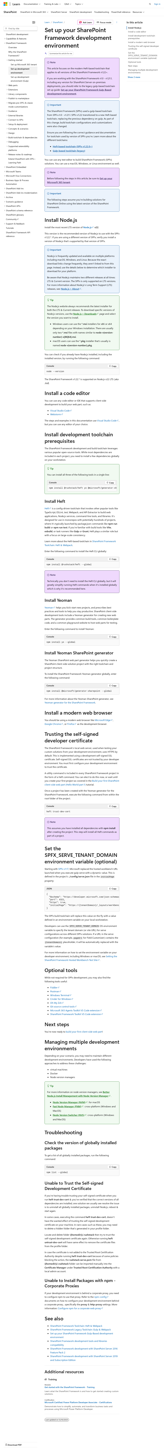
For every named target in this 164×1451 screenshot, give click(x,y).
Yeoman (49, 607)
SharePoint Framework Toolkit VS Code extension (75, 1014)
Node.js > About (70, 288)
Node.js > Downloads (84, 313)
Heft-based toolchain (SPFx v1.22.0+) (72, 146)
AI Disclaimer (10, 1441)
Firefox (70, 723)
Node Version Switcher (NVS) (68, 1115)
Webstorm (55, 414)
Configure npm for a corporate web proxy (79, 1308)
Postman (54, 991)
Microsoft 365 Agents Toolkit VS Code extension (75, 1010)
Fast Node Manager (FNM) (67, 1106)
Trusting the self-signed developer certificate (143, 47)
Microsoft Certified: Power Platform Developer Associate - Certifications (78, 1402)
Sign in (157, 4)
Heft (47, 508)
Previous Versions (27, 1441)
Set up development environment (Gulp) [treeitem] (20, 79)
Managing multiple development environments (143, 71)
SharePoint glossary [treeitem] (15, 214)
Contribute (53, 1441)
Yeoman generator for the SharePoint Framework (70, 702)
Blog (41, 1441)
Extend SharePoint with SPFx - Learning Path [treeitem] (22, 160)
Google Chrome (53, 723)
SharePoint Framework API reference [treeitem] (18, 234)
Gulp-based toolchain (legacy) (69, 150)
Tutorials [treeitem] (10, 228)
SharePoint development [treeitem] (17, 34)
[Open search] (150, 4)
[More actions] (116, 22)
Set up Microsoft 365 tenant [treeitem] (24, 64)
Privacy (65, 1441)
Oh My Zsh (56, 1002)
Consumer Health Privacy (85, 1441)
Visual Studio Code (60, 410)
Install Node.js (134, 27)
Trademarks (123, 1441)
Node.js (87, 227)
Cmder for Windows (60, 998)
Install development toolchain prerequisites (141, 37)
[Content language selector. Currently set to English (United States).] (17, 1434)
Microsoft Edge (102, 720)
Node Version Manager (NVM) (69, 1102)
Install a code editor (137, 31)
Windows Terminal (59, 995)
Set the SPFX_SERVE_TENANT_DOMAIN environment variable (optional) (142, 55)
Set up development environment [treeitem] (20, 70)
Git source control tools (62, 1006)
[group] (82, 488)
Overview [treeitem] (12, 47)
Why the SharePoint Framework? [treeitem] (17, 53)
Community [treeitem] (11, 219)
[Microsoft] (5, 4)
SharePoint (58, 22)
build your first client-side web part (84, 1031)
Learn (47, 22)
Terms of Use (109, 1441)
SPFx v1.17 (63, 868)
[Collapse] (33, 22)
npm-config (100, 1296)
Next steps (133, 65)
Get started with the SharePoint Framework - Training (70, 1387)
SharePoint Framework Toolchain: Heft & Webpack (76, 1325)
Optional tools (134, 62)
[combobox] (20, 28)
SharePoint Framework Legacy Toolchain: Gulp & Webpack (80, 1329)
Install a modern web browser (141, 42)
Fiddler (53, 987)
